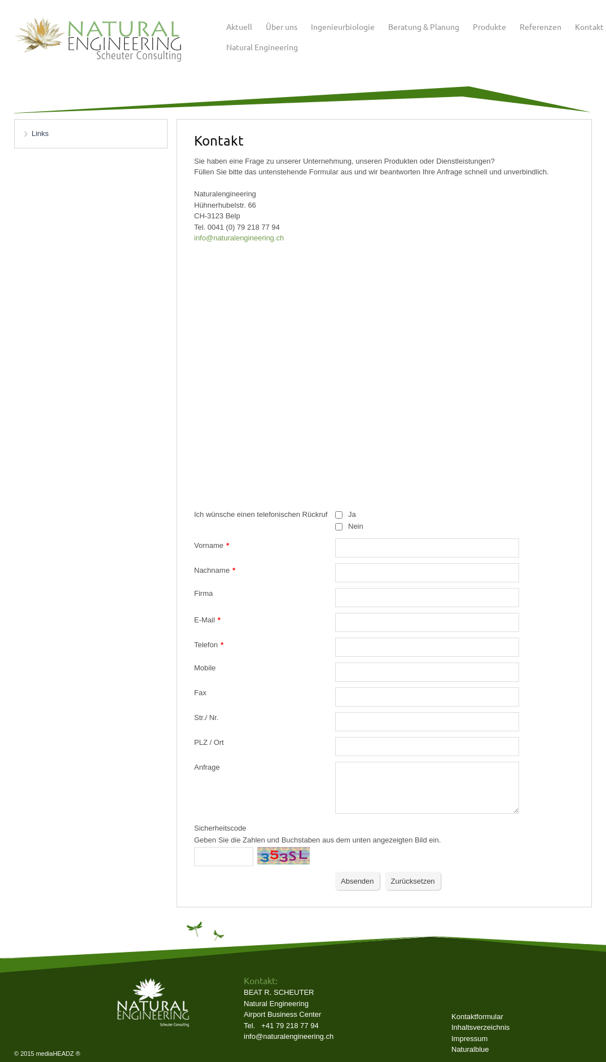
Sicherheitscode (220, 828)
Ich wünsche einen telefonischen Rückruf (260, 514)
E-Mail (207, 620)
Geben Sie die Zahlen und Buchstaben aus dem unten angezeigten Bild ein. (317, 840)
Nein (355, 526)
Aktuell (239, 26)
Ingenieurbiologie (343, 26)
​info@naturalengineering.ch (239, 238)
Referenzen (540, 26)
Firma (203, 593)
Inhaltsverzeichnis (480, 1027)
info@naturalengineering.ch (288, 1036)
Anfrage (207, 767)
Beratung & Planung (423, 26)
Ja (352, 514)
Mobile (205, 668)
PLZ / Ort (209, 742)
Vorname (211, 545)
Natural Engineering (262, 47)
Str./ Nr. (206, 717)
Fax (200, 692)
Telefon (208, 644)
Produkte (489, 26)
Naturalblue (470, 1049)
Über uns (281, 26)
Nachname (214, 570)
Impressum (469, 1038)
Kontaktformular (477, 1016)
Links (40, 133)
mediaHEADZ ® (58, 1053)
